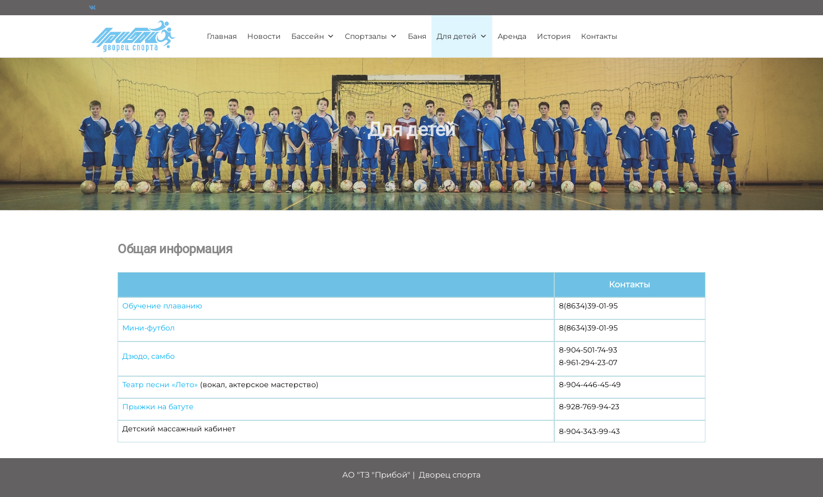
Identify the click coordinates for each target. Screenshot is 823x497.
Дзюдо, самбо (148, 356)
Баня (417, 36)
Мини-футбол (148, 328)
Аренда (512, 36)
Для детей (462, 36)
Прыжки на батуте (158, 406)
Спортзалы (371, 36)
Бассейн (312, 36)
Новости (264, 36)
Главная (222, 36)
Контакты (599, 36)
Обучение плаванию (162, 305)
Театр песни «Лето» (160, 384)
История (554, 36)
